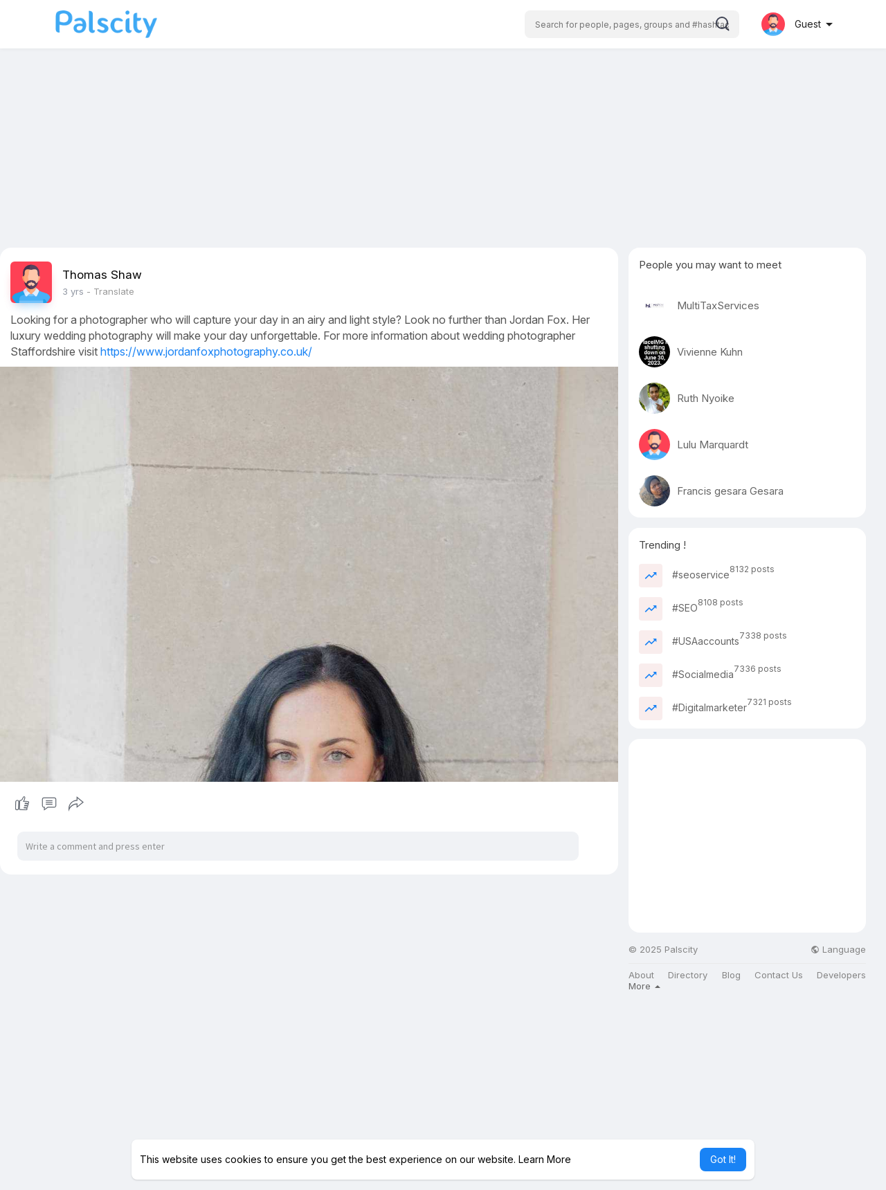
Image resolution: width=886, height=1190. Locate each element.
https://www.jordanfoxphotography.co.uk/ (206, 351)
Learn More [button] (544, 1159)
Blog (731, 975)
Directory (687, 975)
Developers (841, 975)
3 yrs (73, 291)
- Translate (110, 291)
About (641, 975)
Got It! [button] (723, 1159)
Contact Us (778, 975)
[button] (632, 24)
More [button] (644, 985)
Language (838, 949)
